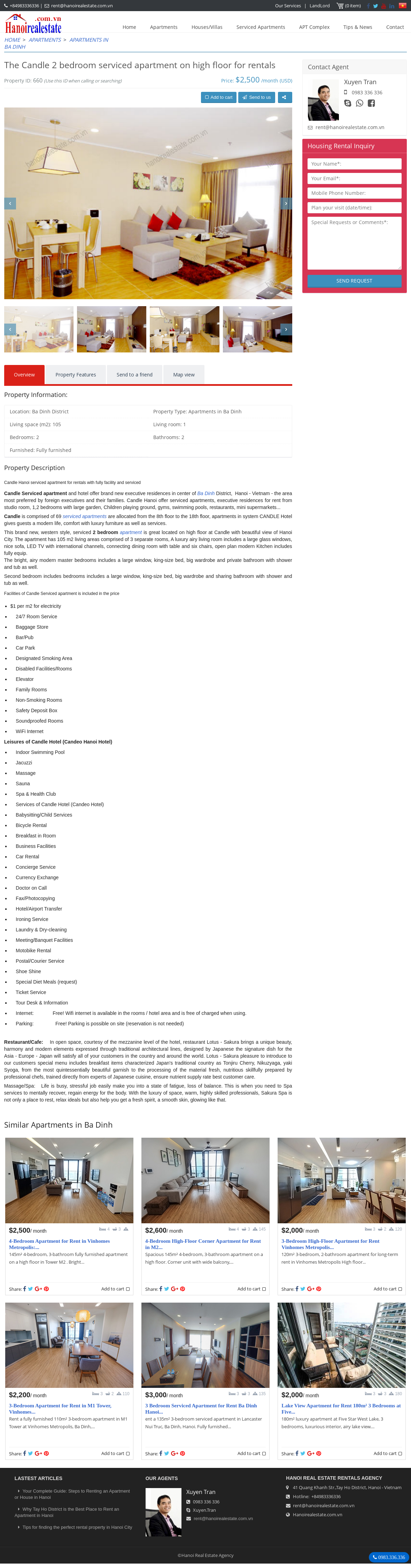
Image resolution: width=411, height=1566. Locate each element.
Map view (184, 374)
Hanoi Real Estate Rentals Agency (334, 1478)
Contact (395, 27)
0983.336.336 (391, 1557)
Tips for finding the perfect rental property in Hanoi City (73, 1527)
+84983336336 (24, 5)
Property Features (75, 374)
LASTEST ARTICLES (38, 1478)
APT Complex (314, 27)
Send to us (256, 97)
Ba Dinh (206, 493)
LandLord (320, 5)
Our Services (288, 5)
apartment (131, 532)
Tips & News (357, 27)
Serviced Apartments (260, 27)
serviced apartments (85, 516)
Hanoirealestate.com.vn (317, 1514)
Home (129, 27)
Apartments (164, 27)
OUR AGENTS (162, 1478)
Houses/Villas (207, 27)
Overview (24, 374)
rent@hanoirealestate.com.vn (82, 5)
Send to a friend (135, 374)
